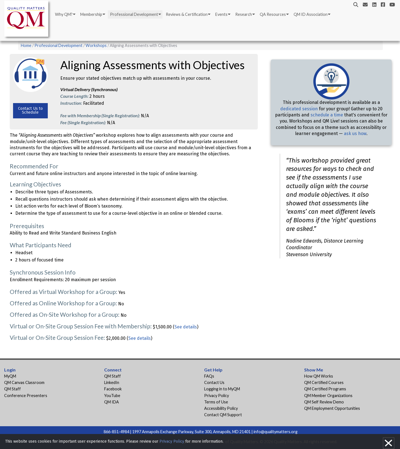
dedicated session (299, 108)
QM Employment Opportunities (332, 408)
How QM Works (318, 376)
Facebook (113, 388)
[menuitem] (65, 14)
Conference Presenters (25, 395)
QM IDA (111, 402)
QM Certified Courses (324, 382)
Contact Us (214, 382)
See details (185, 327)
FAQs (209, 376)
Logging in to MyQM (222, 388)
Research (243, 14)
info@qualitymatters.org (276, 431)
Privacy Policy (216, 395)
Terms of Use (216, 402)
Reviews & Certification (187, 14)
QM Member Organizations (328, 395)
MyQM (10, 376)
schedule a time (327, 115)
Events (221, 14)
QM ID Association (311, 14)
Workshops (96, 45)
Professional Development (134, 14)
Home (26, 45)
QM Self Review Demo (324, 402)
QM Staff (12, 388)
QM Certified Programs (325, 388)
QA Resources (273, 14)
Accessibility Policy (221, 408)
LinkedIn (111, 382)
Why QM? (63, 14)
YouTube (112, 395)
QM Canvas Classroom (24, 382)
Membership (91, 14)
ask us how (355, 133)
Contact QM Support (223, 414)
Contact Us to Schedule (30, 110)
